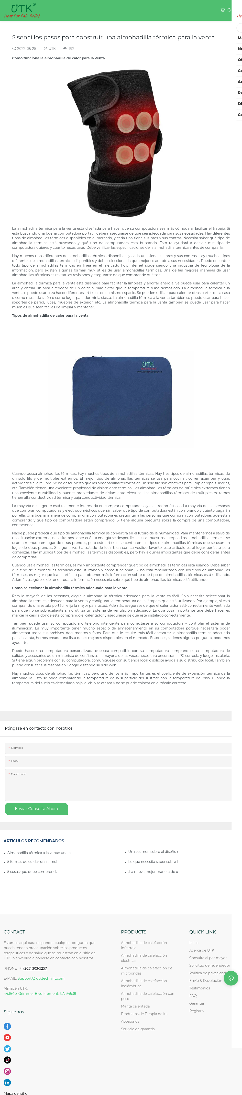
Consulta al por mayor (208, 958)
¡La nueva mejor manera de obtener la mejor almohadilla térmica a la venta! (153, 871)
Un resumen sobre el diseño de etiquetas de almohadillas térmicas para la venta (153, 851)
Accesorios (130, 1021)
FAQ (193, 996)
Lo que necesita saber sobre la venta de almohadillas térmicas (153, 861)
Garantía (196, 1003)
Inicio (194, 943)
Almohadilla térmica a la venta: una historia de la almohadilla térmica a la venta (40, 853)
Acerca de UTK (201, 950)
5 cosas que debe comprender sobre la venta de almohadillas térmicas (32, 871)
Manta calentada (135, 1006)
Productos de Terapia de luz (144, 1014)
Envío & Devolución (205, 980)
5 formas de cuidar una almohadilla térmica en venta (32, 861)
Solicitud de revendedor (209, 965)
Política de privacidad (207, 973)
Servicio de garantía (139, 1029)
